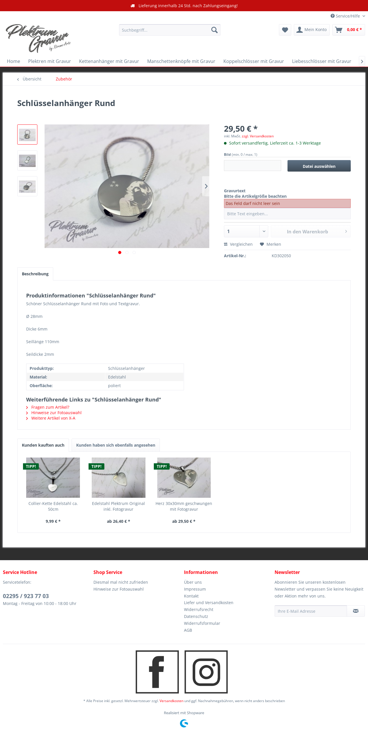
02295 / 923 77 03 (26, 596)
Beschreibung (35, 273)
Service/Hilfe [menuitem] (346, 16)
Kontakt (191, 596)
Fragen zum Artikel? (47, 407)
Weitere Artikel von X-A (50, 418)
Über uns (193, 582)
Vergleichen (238, 244)
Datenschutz (196, 616)
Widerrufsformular (202, 623)
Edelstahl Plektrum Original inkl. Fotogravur (118, 506)
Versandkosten (171, 700)
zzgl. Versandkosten (258, 136)
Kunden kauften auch (43, 445)
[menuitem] (170, 30)
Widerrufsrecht (198, 609)
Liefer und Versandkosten (208, 602)
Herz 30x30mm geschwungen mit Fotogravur (184, 506)
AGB (188, 630)
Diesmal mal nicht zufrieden (120, 582)
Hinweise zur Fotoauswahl (54, 412)
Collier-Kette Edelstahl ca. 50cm (53, 506)
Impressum (195, 589)
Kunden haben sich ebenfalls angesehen (115, 445)
